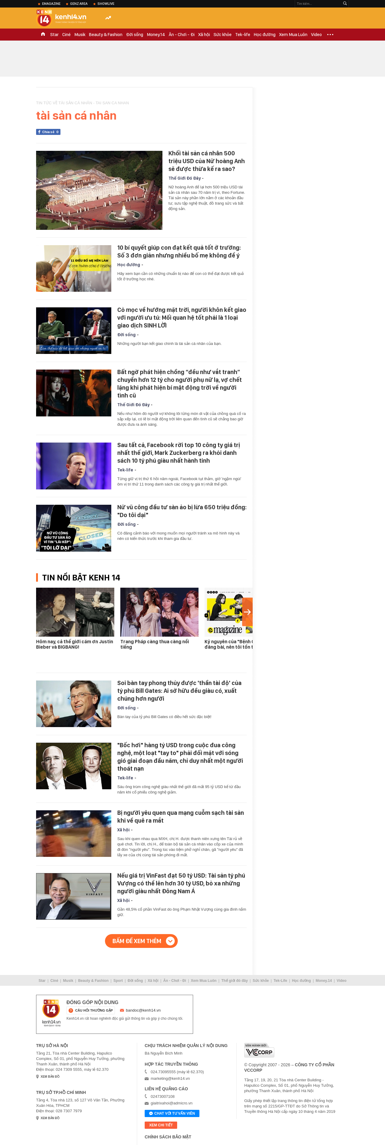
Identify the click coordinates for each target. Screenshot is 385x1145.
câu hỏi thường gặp (94, 1010)
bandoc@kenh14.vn (143, 1010)
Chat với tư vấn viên (172, 1113)
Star (54, 34)
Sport (118, 981)
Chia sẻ (51, 132)
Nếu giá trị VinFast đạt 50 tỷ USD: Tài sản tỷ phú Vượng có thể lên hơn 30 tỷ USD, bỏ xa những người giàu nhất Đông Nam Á (181, 883)
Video (316, 34)
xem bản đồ (50, 1076)
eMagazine (51, 4)
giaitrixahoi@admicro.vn (171, 1103)
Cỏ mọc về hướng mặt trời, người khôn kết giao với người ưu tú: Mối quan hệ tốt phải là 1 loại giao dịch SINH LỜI (181, 317)
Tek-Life (280, 981)
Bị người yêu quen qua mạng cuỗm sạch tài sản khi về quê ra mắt (180, 816)
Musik (79, 34)
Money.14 (156, 34)
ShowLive (105, 4)
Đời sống (134, 34)
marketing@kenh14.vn (170, 1078)
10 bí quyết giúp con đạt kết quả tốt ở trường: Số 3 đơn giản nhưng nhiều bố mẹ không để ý (179, 251)
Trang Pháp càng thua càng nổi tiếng (154, 644)
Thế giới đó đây (234, 981)
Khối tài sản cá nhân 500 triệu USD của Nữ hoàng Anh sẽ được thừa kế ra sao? (206, 161)
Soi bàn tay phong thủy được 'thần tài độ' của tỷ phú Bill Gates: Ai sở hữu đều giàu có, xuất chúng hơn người (179, 690)
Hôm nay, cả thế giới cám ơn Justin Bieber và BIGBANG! (74, 644)
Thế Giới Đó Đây (184, 178)
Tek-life (242, 34)
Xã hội (204, 34)
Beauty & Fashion (105, 34)
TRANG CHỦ (43, 35)
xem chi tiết (161, 1125)
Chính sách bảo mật (168, 1136)
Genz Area (79, 4)
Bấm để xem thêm (136, 941)
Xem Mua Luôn (293, 34)
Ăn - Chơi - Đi (182, 34)
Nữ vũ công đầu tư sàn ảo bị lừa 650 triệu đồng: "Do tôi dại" (182, 511)
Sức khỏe (223, 34)
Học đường (265, 34)
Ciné (66, 34)
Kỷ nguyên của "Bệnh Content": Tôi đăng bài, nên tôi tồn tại (243, 644)
